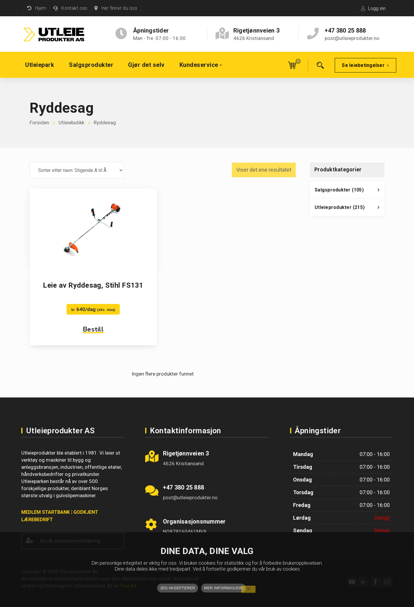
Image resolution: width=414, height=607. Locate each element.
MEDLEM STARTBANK (45, 512)
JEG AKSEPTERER (177, 588)
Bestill (93, 329)
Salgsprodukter (349, 191)
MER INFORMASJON (223, 588)
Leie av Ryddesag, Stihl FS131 (93, 285)
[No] (248, 589)
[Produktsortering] (77, 170)
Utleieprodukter (349, 209)
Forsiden (39, 123)
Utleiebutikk (71, 123)
